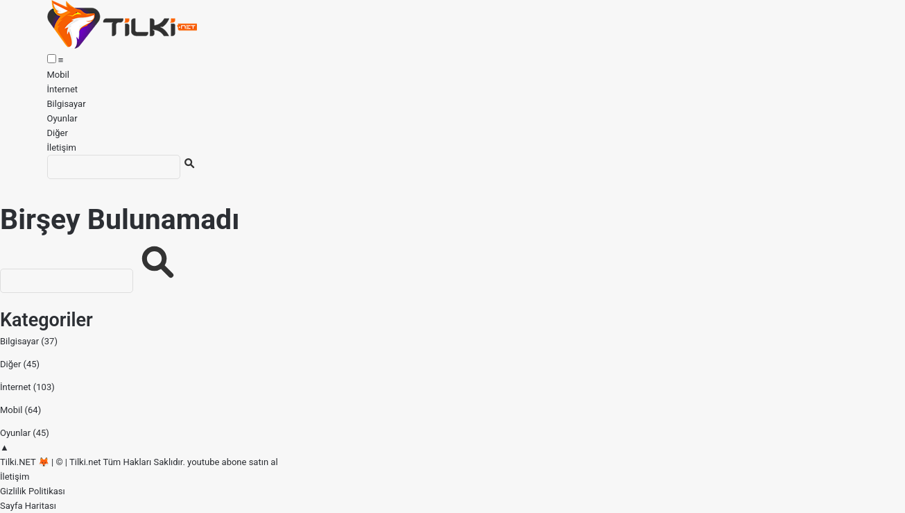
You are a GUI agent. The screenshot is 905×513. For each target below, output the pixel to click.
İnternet (62, 89)
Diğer (57, 133)
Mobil (58, 74)
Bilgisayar (66, 104)
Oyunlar (62, 118)
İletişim (61, 147)
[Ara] (113, 167)
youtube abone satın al (232, 462)
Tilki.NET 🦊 (24, 462)
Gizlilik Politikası (32, 491)
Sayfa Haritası (28, 506)
